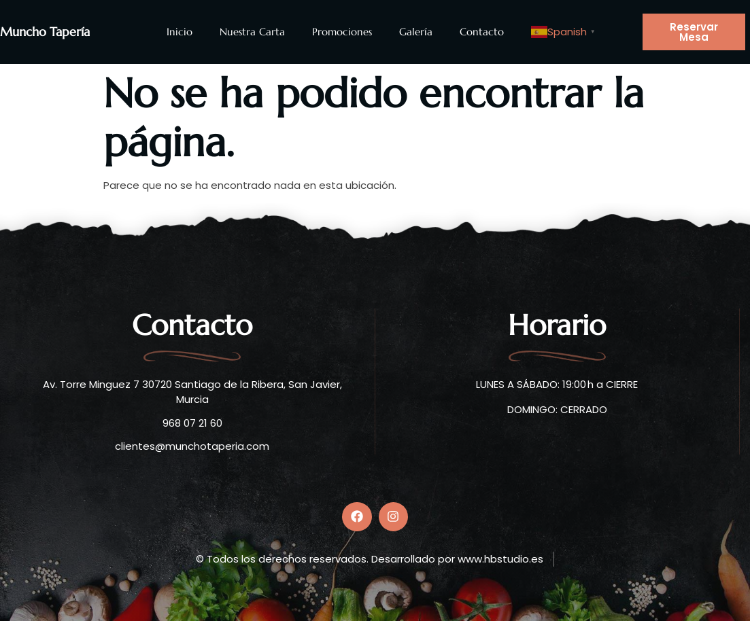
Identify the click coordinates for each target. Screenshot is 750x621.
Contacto (482, 31)
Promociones (342, 31)
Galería (415, 31)
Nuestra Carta (252, 31)
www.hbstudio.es (500, 559)
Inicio (179, 31)
